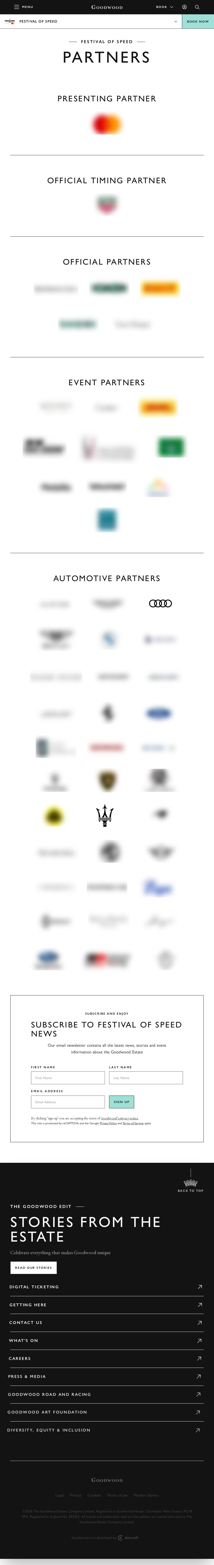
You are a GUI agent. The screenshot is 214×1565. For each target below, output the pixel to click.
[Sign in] (184, 7)
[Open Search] (197, 7)
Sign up (121, 1102)
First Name (43, 1067)
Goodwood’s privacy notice (119, 1118)
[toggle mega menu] (23, 7)
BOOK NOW (198, 21)
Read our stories (33, 1268)
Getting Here (22, 1304)
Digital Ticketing (29, 1286)
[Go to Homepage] (107, 7)
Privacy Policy (108, 1123)
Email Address (47, 1091)
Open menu (107, 21)
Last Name (120, 1067)
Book (165, 6)
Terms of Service (133, 1123)
